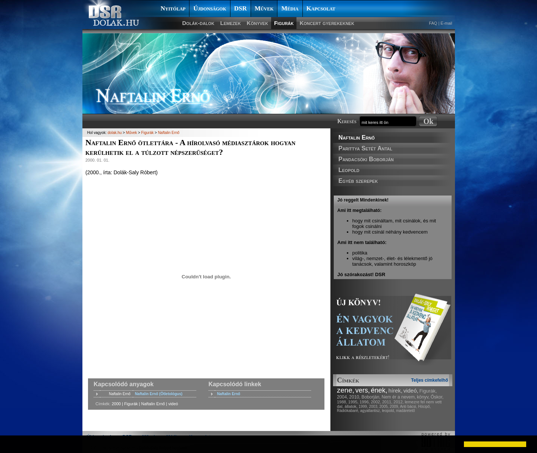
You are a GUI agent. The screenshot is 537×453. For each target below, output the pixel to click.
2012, (398, 402)
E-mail (446, 23)
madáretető (405, 411)
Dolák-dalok (198, 23)
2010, (354, 397)
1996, (364, 402)
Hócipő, (424, 406)
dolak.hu (115, 133)
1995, (353, 402)
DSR (240, 8)
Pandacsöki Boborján (366, 159)
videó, (410, 390)
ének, (379, 390)
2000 (116, 404)
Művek (264, 8)
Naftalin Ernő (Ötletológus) (158, 394)
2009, (394, 406)
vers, (362, 390)
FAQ (433, 23)
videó (173, 404)
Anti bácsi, (408, 406)
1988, (342, 402)
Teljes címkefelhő (429, 380)
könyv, (423, 397)
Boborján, (370, 397)
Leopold (349, 170)
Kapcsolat (321, 8)
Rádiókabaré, (348, 411)
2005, (384, 406)
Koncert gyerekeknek (326, 23)
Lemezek (230, 23)
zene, (345, 390)
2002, (376, 402)
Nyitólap (173, 8)
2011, (387, 402)
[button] (12, 444)
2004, (342, 397)
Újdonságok (209, 8)
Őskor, (437, 397)
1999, (363, 406)
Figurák (284, 23)
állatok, (351, 406)
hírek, (395, 390)
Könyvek (257, 23)
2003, (373, 406)
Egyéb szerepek (358, 181)
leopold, (388, 411)
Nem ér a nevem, (398, 397)
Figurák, (428, 391)
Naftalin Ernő (357, 137)
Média (289, 8)
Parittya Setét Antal (365, 148)
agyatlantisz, (370, 411)
